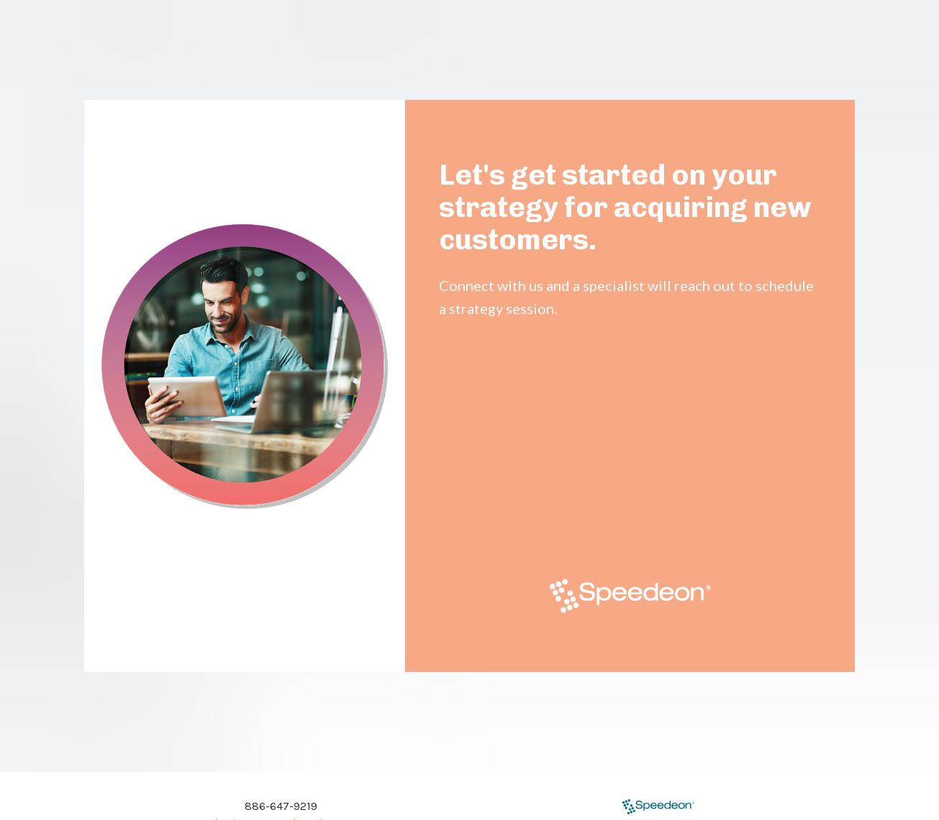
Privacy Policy (567, 803)
